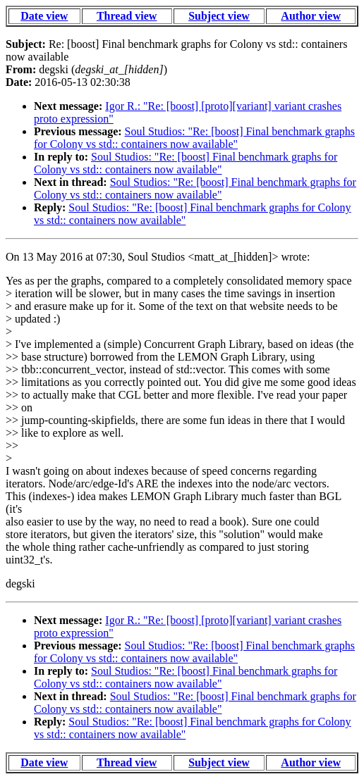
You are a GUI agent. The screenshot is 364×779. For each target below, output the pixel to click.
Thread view (127, 16)
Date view (44, 16)
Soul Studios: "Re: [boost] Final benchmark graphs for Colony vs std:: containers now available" (194, 137)
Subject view (219, 16)
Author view (311, 16)
